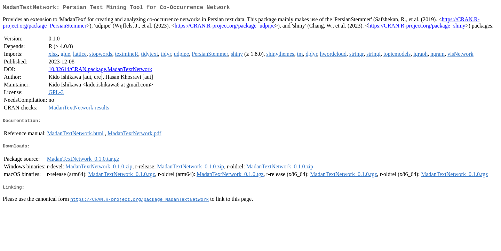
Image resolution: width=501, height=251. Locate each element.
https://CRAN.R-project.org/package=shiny (417, 27)
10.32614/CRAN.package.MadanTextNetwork (100, 71)
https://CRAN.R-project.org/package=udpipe (225, 27)
